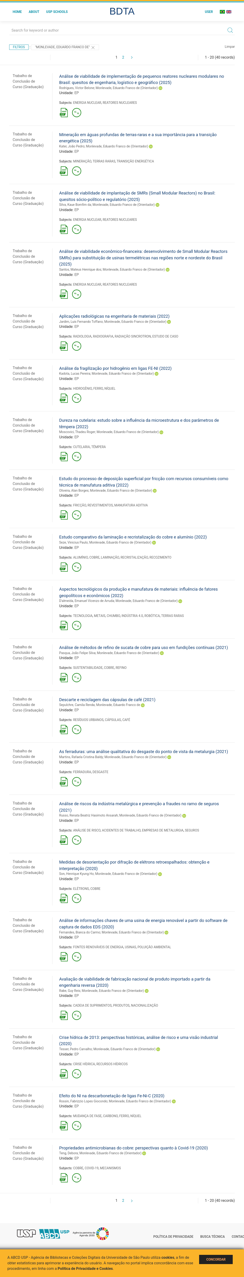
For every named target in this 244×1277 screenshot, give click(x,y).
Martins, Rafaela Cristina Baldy (81, 757)
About (34, 12)
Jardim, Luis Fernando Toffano (81, 321)
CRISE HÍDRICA (84, 1064)
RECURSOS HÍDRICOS (112, 1064)
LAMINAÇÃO (110, 557)
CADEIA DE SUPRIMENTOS (92, 1005)
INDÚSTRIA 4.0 (132, 616)
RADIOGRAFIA (103, 336)
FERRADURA (82, 772)
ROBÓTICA (152, 616)
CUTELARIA (81, 447)
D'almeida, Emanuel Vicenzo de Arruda (86, 601)
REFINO (121, 668)
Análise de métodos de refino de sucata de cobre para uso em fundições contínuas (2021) (143, 647)
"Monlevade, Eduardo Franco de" (65, 47)
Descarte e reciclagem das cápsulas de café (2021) (107, 699)
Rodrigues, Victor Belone (76, 88)
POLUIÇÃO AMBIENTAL (154, 947)
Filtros (19, 47)
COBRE (94, 557)
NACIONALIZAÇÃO (144, 1005)
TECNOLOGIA (82, 616)
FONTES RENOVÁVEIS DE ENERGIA (98, 947)
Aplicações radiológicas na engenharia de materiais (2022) (114, 316)
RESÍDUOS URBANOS (88, 720)
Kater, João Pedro (71, 146)
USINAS (130, 947)
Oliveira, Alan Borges (73, 490)
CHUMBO (113, 616)
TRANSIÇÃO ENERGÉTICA (135, 161)
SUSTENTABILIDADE (88, 668)
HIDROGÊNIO (82, 388)
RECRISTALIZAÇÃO (134, 557)
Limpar (230, 46)
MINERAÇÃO (82, 161)
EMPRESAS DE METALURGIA (162, 830)
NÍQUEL (110, 388)
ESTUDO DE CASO (165, 336)
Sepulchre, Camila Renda (77, 705)
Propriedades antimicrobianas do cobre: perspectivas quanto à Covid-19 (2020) (133, 1147)
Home (17, 12)
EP (76, 93)
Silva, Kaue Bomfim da (75, 204)
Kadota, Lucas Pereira (74, 373)
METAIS (99, 616)
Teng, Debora (68, 1153)
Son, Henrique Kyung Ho (76, 874)
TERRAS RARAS (104, 161)
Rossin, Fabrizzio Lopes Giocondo (83, 1101)
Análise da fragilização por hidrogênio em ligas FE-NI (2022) (115, 368)
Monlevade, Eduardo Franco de (118, 705)
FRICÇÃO (79, 505)
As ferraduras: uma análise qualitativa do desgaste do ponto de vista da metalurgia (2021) (143, 751)
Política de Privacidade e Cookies (85, 1268)
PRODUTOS (121, 1005)
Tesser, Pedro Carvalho (75, 1049)
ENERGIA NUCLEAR (87, 103)
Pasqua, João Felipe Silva (77, 653)
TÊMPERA (98, 447)
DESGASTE (100, 772)
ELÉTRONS (81, 889)
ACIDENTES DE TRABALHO (121, 830)
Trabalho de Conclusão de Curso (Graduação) (28, 81)
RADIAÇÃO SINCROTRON (133, 336)
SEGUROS (192, 830)
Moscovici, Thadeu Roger (77, 432)
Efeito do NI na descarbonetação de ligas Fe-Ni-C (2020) (111, 1095)
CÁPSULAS (113, 720)
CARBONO (110, 1116)
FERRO (98, 388)
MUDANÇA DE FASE (87, 1116)
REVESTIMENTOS (100, 505)
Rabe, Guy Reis (69, 991)
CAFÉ (126, 720)
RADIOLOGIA (82, 336)
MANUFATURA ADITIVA (131, 505)
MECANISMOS (110, 1168)
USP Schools (57, 12)
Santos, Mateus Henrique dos (80, 269)
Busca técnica (212, 1236)
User (209, 12)
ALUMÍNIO (80, 557)
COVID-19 (92, 1168)
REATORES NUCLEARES (120, 103)
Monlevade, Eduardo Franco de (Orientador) (127, 88)
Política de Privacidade (173, 1236)
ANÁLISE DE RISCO (87, 830)
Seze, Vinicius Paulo (73, 542)
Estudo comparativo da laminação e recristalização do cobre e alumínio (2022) (133, 537)
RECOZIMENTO (160, 557)
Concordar (216, 1259)
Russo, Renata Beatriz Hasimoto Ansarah (88, 815)
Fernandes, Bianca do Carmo (79, 932)
